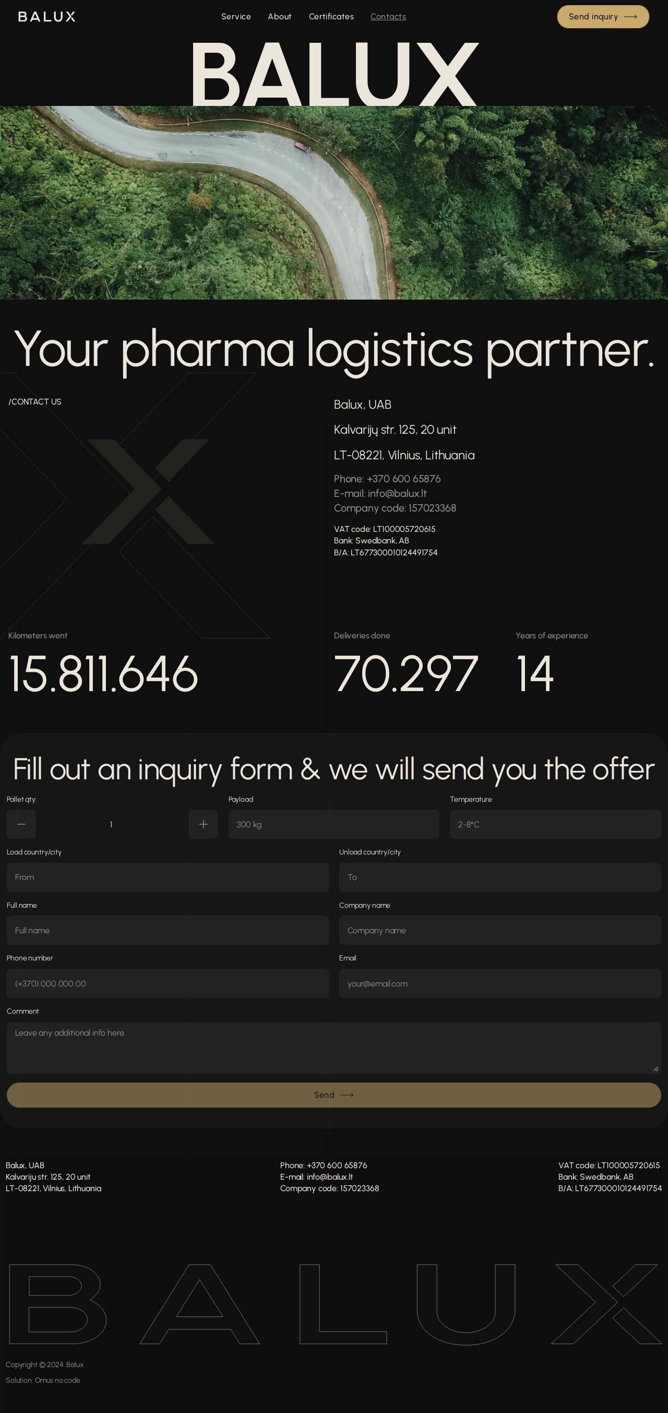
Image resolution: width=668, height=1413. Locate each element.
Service (236, 16)
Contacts (388, 16)
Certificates (331, 16)
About (280, 16)
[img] (47, 16)
